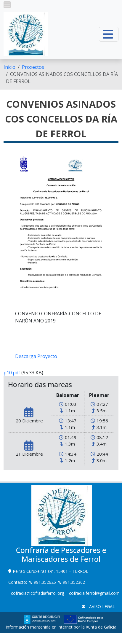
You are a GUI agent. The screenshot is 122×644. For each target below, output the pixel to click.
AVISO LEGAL (101, 606)
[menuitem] (9, 67)
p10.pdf (12, 372)
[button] (7, 4)
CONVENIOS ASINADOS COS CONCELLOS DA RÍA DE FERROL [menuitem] (62, 78)
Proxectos (33, 67)
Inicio (9, 67)
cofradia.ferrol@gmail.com (94, 593)
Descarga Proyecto (36, 356)
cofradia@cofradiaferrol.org (37, 593)
